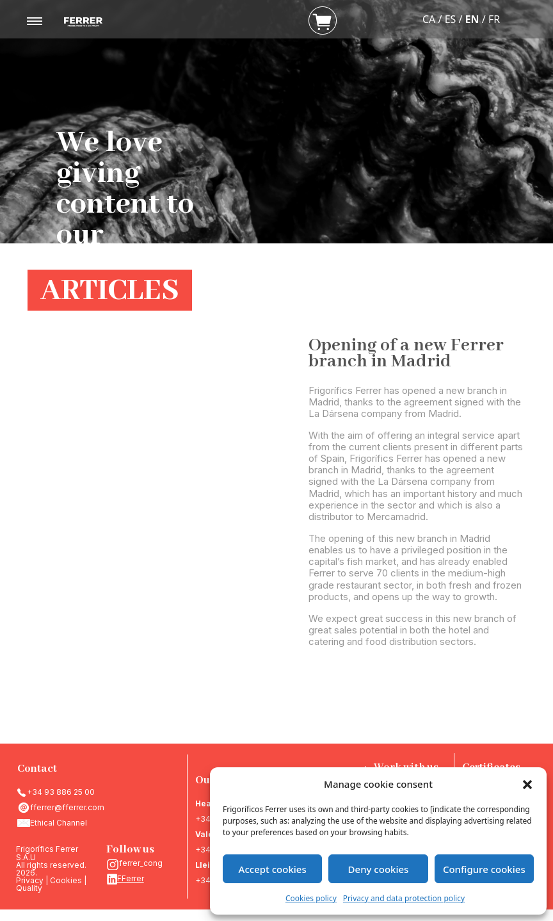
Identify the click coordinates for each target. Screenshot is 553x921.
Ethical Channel (58, 822)
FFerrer (130, 878)
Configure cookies (484, 869)
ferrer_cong (141, 863)
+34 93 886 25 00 (61, 792)
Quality (29, 888)
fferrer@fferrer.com (67, 807)
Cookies (66, 880)
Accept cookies (273, 869)
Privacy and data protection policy (404, 898)
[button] (527, 784)
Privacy (30, 880)
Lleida (207, 865)
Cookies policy (311, 898)
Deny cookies (378, 869)
